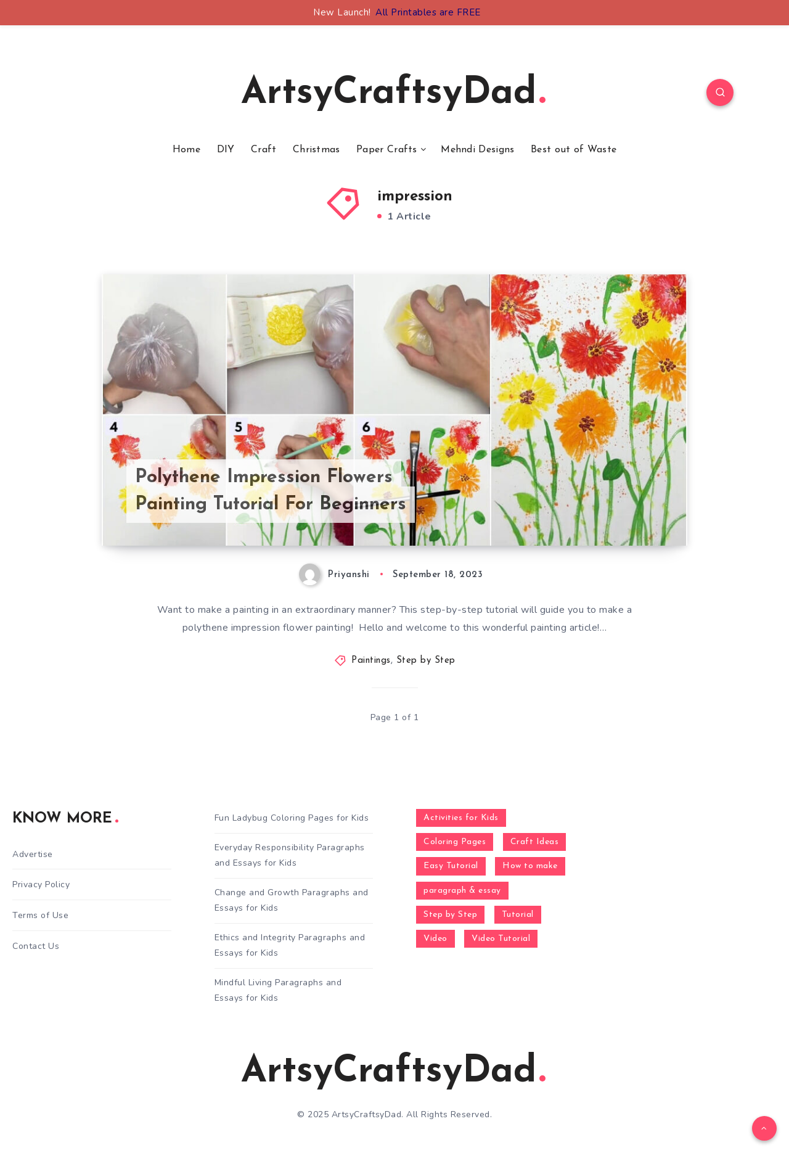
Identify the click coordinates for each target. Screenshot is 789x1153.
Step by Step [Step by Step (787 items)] (450, 914)
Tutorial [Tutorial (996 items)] (518, 914)
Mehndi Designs (477, 150)
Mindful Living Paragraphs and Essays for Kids (278, 990)
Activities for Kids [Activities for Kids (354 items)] (461, 818)
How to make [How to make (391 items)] (530, 866)
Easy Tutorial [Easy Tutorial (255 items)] (450, 866)
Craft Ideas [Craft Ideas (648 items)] (534, 842)
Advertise (32, 854)
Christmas (316, 150)
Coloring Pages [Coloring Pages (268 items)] (454, 842)
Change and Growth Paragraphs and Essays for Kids (292, 900)
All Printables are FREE (428, 12)
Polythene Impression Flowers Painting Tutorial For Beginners (270, 491)
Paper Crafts (386, 150)
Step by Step (426, 660)
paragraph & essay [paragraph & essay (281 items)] (462, 890)
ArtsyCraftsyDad (393, 93)
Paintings (371, 660)
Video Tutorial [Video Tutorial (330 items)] (501, 938)
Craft (264, 150)
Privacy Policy (41, 884)
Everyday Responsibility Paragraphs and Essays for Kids (290, 855)
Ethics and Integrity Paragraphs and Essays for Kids (290, 945)
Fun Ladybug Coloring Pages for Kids (292, 818)
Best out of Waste (573, 150)
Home (186, 150)
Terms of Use (40, 915)
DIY (226, 150)
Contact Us (35, 946)
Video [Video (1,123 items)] (435, 938)
